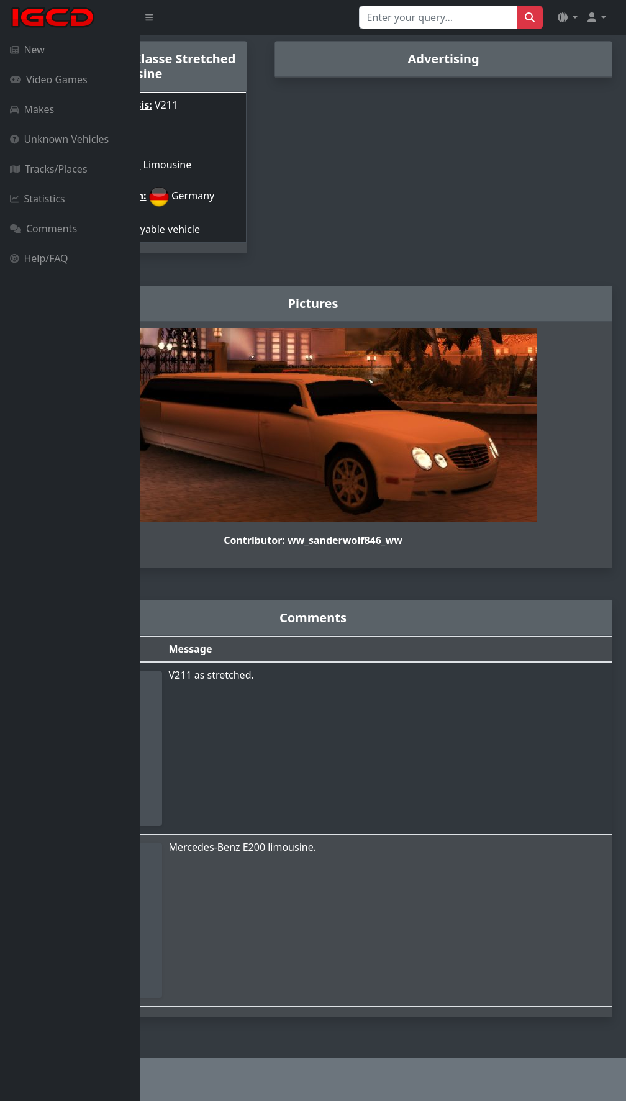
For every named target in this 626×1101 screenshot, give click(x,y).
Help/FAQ (39, 258)
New (27, 50)
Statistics (37, 199)
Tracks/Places (49, 169)
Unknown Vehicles (59, 139)
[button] (568, 17)
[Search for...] (438, 17)
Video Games (49, 79)
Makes (32, 109)
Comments (43, 228)
